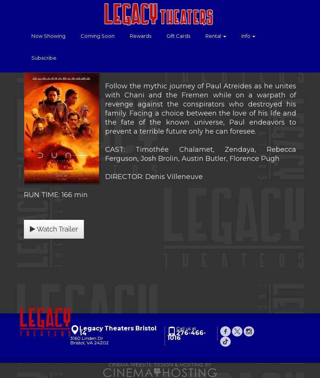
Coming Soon (98, 36)
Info (248, 36)
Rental (215, 36)
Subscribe (43, 58)
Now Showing (48, 36)
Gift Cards (178, 36)
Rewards (140, 36)
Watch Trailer (54, 229)
